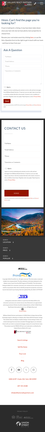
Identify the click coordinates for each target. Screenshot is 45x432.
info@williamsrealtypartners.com (22, 393)
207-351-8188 (22, 386)
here (32, 37)
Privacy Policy (37, 96)
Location (7, 242)
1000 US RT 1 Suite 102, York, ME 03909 (22, 379)
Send (7, 101)
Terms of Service (37, 105)
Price (5, 250)
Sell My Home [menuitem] (22, 347)
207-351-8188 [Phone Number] (35, 3)
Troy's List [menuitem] (22, 354)
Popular (6, 258)
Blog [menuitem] (22, 361)
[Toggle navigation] (41, 3)
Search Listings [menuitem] (22, 340)
